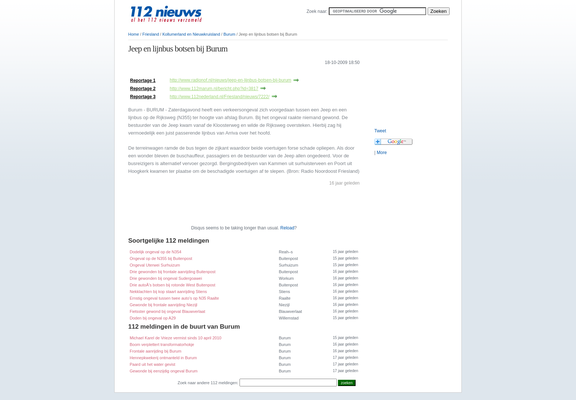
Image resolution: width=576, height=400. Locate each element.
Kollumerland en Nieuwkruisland (191, 34)
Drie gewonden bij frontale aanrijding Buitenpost (173, 271)
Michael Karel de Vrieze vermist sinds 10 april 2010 (176, 338)
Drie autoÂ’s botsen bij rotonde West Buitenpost (172, 285)
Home (133, 34)
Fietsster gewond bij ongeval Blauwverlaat (167, 311)
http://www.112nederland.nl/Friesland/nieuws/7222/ (220, 96)
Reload (287, 228)
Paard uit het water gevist (152, 364)
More (381, 152)
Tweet (380, 130)
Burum (229, 34)
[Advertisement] (214, 73)
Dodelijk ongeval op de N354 (155, 252)
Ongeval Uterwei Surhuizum (155, 265)
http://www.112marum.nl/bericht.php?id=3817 (214, 88)
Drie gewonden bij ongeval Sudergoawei (166, 278)
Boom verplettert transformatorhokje (162, 344)
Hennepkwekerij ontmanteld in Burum (163, 358)
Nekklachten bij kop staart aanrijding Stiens (168, 291)
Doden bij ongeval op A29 (153, 318)
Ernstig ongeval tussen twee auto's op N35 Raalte (174, 298)
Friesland (151, 34)
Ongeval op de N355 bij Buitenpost (161, 258)
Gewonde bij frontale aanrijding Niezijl (163, 305)
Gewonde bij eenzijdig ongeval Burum (164, 371)
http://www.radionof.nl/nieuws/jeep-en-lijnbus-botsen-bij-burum (230, 80)
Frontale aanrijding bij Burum (155, 351)
